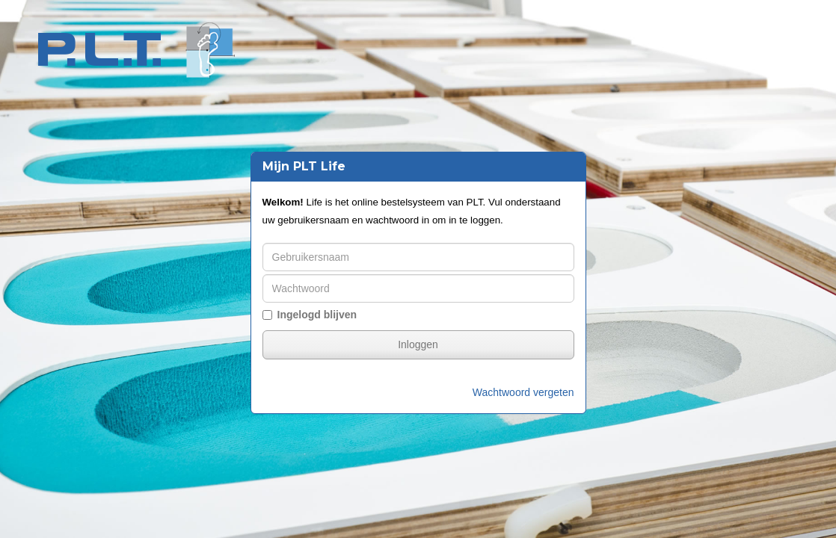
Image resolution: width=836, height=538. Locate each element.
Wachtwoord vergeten (523, 392)
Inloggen (418, 344)
